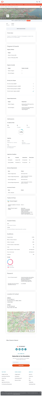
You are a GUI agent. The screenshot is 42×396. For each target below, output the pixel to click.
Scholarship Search (18, 378)
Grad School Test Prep (6, 376)
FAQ (29, 378)
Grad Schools (6, 4)
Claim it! (28, 20)
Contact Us (31, 376)
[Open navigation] (39, 1)
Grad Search (17, 376)
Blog (30, 380)
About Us (30, 374)
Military (3, 380)
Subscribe (21, 365)
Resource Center (18, 380)
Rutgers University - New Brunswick (16, 4)
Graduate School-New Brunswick (30, 4)
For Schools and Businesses (7, 384)
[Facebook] (19, 349)
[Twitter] (17, 349)
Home (1, 4)
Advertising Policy (32, 384)
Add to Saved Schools (21, 28)
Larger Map (3, 17)
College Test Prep (5, 374)
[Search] (37, 1)
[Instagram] (25, 349)
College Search (17, 374)
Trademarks (31, 382)
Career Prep (4, 378)
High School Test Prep (6, 382)
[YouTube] (22, 349)
